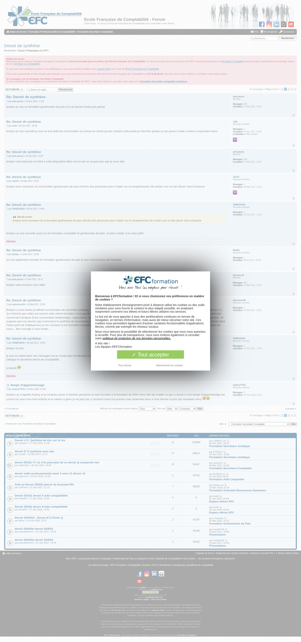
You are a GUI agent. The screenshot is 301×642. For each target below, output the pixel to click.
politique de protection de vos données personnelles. (137, 338)
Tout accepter (150, 355)
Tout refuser (124, 365)
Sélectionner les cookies (169, 365)
